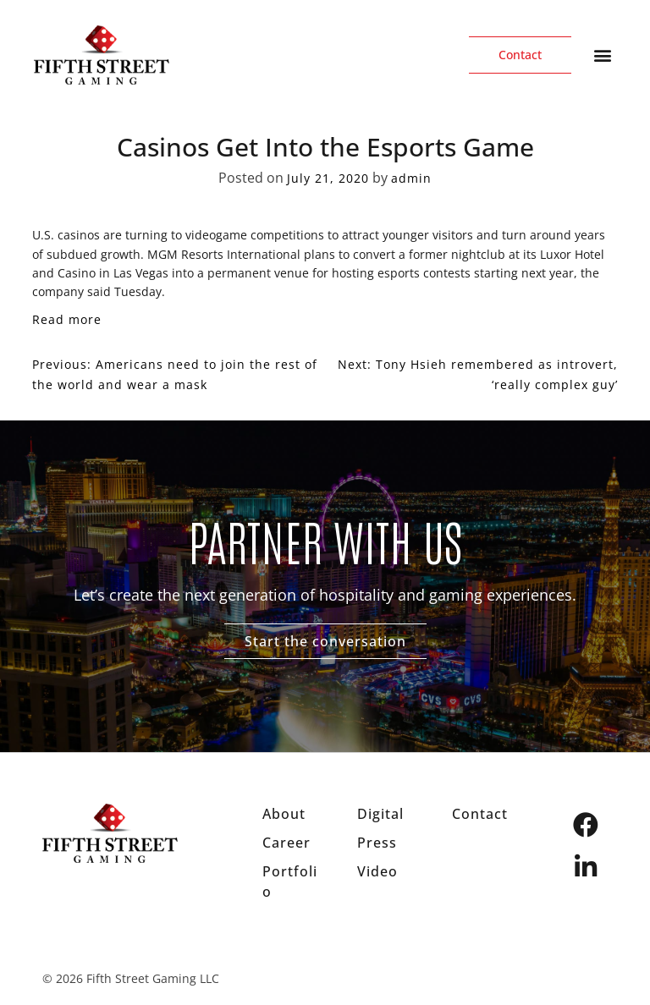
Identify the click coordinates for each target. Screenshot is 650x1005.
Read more (67, 319)
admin (411, 178)
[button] (602, 55)
